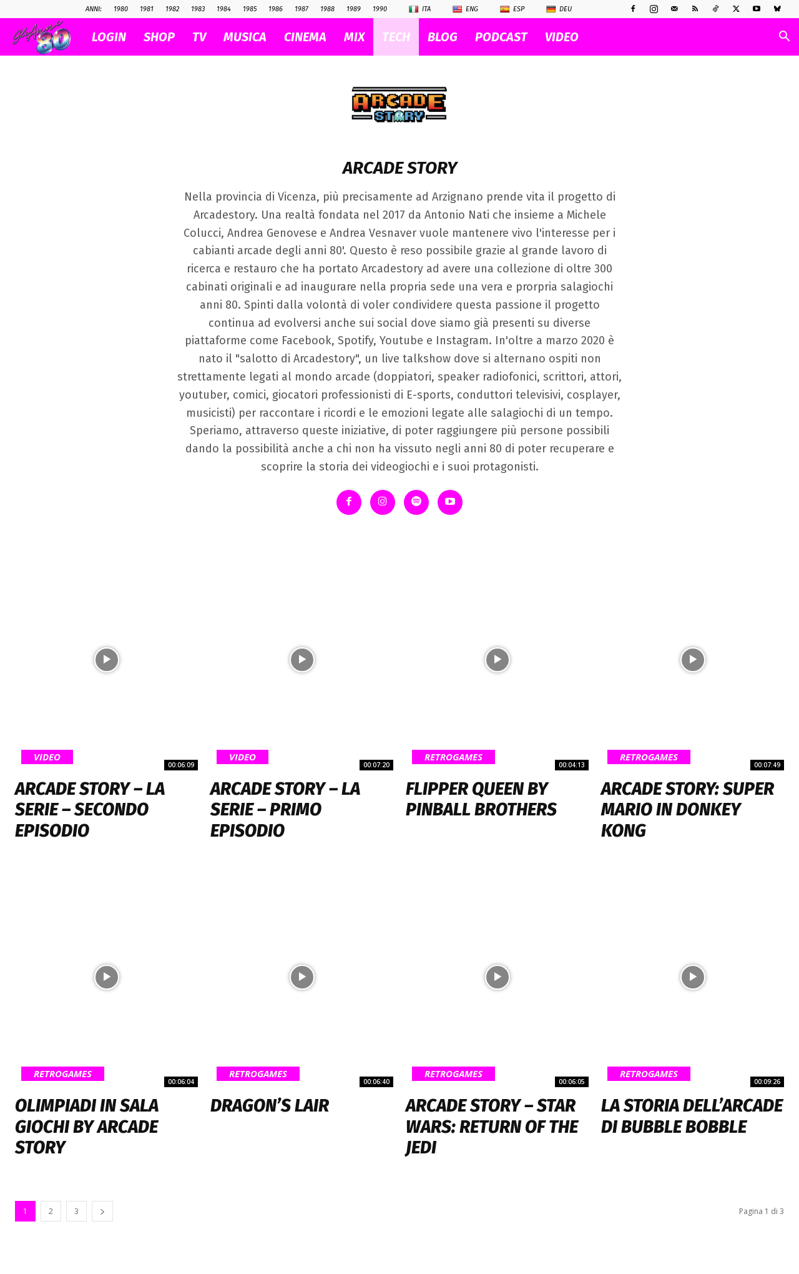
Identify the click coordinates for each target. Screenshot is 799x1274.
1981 (147, 9)
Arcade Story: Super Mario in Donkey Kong (687, 809)
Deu (559, 9)
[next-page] (102, 1211)
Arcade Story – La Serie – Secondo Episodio (90, 809)
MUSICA (245, 36)
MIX (354, 36)
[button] (784, 38)
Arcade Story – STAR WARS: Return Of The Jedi (492, 1126)
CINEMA (305, 36)
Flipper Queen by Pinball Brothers (481, 799)
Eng (465, 9)
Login (109, 36)
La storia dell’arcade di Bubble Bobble (692, 1116)
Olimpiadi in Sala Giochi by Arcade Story (87, 1126)
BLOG (443, 36)
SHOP (159, 36)
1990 (380, 9)
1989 (353, 9)
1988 (327, 9)
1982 (172, 9)
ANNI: (94, 9)
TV (199, 36)
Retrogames (453, 756)
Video (47, 756)
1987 (301, 9)
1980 (121, 9)
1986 (275, 9)
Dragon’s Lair (269, 1105)
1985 (250, 9)
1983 (198, 9)
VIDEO (562, 36)
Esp (512, 9)
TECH (396, 36)
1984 (224, 9)
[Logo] (47, 37)
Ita (420, 9)
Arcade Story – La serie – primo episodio (285, 809)
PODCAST (501, 36)
